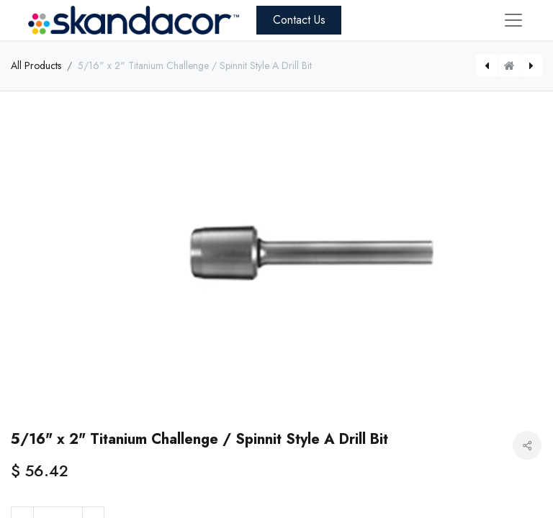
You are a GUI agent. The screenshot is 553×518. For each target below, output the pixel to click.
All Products (36, 65)
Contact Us (299, 20)
